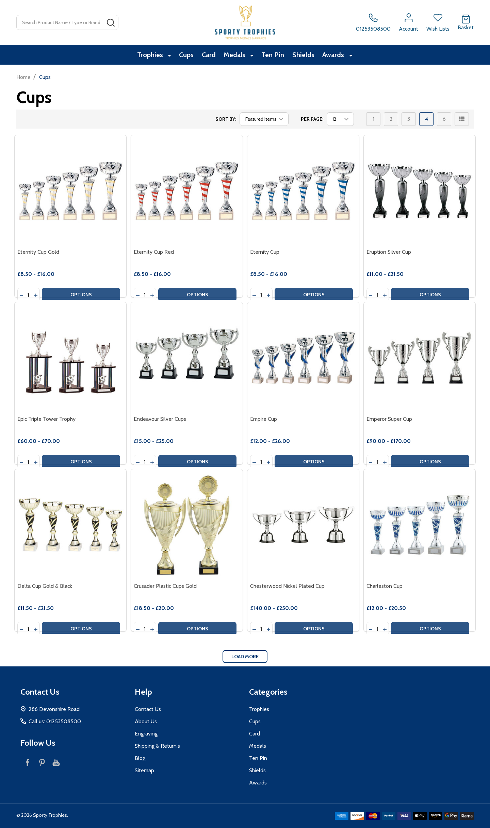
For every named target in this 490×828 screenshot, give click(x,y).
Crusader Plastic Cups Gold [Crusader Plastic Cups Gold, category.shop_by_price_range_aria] (165, 586)
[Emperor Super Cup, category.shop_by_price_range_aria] (419, 358)
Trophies (151, 55)
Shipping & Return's (157, 746)
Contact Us (148, 709)
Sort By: (225, 119)
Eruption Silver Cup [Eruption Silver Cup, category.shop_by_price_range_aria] (388, 252)
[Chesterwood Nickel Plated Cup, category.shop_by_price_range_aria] (303, 525)
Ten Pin (273, 55)
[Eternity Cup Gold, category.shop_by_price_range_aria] (70, 191)
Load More (245, 656)
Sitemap (144, 770)
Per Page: (312, 119)
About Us (146, 721)
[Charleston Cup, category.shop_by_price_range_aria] (419, 525)
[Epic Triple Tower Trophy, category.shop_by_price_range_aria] (70, 358)
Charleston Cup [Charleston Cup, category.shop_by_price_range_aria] (384, 586)
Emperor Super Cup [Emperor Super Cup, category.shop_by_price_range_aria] (389, 419)
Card (209, 55)
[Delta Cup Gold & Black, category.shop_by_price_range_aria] (70, 525)
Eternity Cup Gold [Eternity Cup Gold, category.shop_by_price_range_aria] (38, 252)
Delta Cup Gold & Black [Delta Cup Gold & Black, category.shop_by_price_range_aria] (44, 586)
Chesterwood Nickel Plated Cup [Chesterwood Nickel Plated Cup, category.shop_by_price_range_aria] (287, 586)
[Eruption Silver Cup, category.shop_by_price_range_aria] (419, 191)
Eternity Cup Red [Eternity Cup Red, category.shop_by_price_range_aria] (154, 252)
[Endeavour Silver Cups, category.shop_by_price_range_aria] (187, 358)
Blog (140, 758)
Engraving (146, 733)
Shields (305, 55)
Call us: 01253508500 (55, 721)
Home (23, 77)
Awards (336, 55)
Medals (236, 55)
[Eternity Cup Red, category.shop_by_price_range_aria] (187, 191)
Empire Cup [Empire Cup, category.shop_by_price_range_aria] (263, 419)
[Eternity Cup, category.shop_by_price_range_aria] (303, 191)
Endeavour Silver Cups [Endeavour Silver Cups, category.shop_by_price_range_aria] (160, 419)
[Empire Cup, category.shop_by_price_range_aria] (303, 358)
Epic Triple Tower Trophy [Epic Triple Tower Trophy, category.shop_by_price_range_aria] (46, 419)
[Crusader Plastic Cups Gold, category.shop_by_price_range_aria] (187, 525)
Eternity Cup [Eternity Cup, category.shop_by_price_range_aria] (264, 252)
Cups (185, 55)
